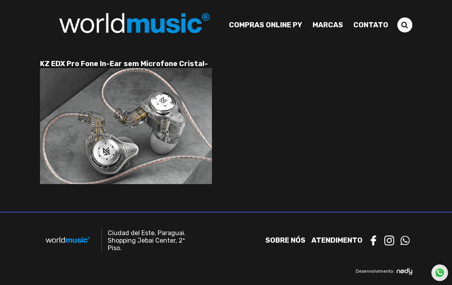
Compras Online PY (265, 24)
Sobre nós (285, 240)
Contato (370, 24)
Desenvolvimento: (384, 271)
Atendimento (336, 240)
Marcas (328, 24)
